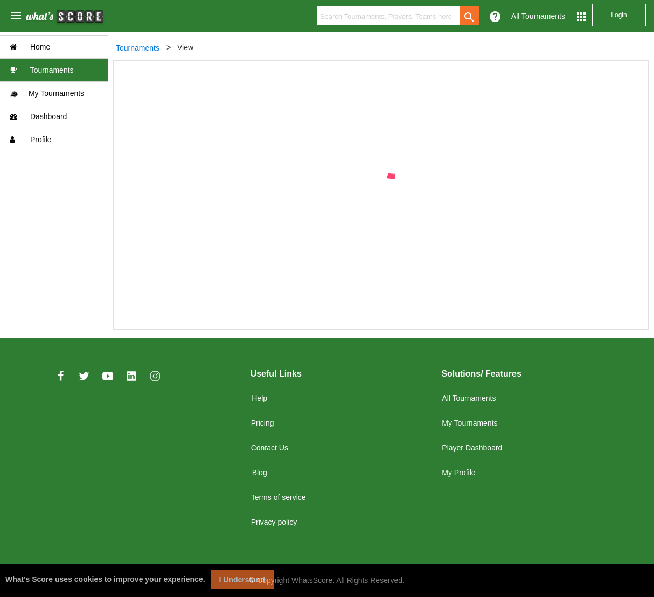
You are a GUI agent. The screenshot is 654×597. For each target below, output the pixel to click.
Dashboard (38, 116)
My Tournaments (47, 93)
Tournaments (42, 70)
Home (30, 47)
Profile (31, 139)
